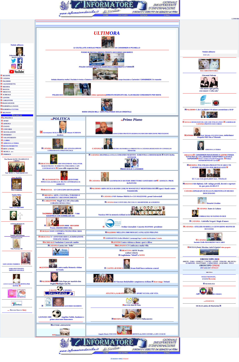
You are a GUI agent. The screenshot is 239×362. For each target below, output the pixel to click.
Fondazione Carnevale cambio (67, 242)
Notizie (17, 45)
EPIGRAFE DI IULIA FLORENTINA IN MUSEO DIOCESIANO (213, 192)
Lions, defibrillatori (226, 135)
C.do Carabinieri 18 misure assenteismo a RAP (214, 110)
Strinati (162, 282)
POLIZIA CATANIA (86, 67)
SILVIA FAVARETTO (10, 146)
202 (209, 268)
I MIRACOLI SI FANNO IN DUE (212, 216)
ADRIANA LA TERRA (11, 143)
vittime (79, 267)
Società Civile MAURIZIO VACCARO (209, 242)
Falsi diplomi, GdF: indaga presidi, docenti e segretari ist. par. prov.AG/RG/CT (214, 185)
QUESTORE (73, 179)
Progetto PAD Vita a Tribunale (209, 137)
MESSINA (48, 195)
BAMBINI (78, 306)
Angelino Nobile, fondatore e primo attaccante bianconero (67, 318)
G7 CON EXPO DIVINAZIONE (66, 190)
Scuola (61, 270)
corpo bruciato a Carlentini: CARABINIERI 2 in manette (139, 79)
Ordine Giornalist (129, 227)
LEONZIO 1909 (45, 317)
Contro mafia (62, 267)
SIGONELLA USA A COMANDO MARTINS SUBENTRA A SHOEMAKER (131, 155)
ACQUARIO (223, 263)
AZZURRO (68, 306)
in (57, 270)
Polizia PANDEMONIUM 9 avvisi (215, 159)
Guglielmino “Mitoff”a (131, 255)
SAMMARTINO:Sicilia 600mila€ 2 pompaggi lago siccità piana (133, 238)
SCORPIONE (190, 263)
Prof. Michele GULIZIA (209, 135)
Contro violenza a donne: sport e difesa (132, 242)
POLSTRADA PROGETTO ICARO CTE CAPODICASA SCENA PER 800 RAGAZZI (210, 166)
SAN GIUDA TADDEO (11, 264)
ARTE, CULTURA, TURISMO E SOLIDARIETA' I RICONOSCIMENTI (62, 196)
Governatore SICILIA (51, 132)
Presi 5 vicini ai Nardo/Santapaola (211, 159)
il (6, 140)
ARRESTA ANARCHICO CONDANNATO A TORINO (112, 67)
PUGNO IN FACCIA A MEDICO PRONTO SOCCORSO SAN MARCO (107, 52)
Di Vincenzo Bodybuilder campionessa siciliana (132, 282)
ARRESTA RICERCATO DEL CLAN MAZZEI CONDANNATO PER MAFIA (126, 95)
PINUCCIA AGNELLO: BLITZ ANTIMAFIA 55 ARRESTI (60, 183)
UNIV (114, 196)
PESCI (231, 263)
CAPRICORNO (212, 263)
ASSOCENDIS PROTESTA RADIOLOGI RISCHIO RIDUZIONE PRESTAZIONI (140, 133)
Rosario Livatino (213, 203)
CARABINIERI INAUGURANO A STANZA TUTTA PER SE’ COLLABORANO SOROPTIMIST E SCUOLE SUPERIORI (210, 157)
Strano (133, 268)
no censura (217, 294)
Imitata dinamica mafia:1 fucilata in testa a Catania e (72, 79)
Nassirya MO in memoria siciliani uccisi (114, 215)
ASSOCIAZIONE (16, 285)
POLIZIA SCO (57, 95)
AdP (198, 294)
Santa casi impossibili (16, 207)
